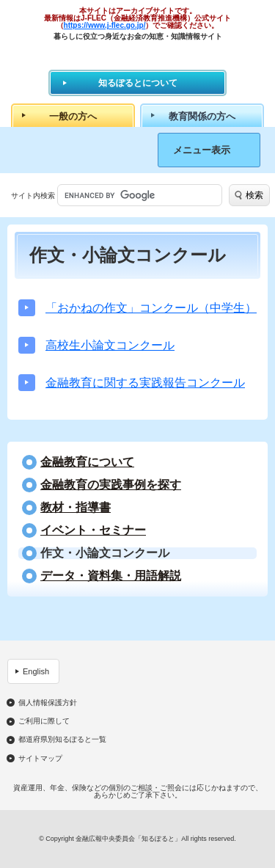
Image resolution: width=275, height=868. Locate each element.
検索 (254, 195)
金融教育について (87, 462)
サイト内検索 (33, 196)
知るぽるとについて (137, 83)
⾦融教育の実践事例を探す (110, 485)
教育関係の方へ (202, 116)
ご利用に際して (44, 721)
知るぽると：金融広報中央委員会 (137, 54)
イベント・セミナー (93, 530)
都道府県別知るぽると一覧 (62, 739)
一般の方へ (73, 116)
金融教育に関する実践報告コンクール (145, 382)
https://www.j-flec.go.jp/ (105, 25)
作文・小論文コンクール (104, 553)
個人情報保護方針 (47, 703)
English (36, 671)
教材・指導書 (75, 508)
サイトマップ (40, 758)
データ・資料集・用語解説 (110, 576)
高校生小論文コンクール (110, 345)
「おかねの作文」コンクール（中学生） (151, 308)
